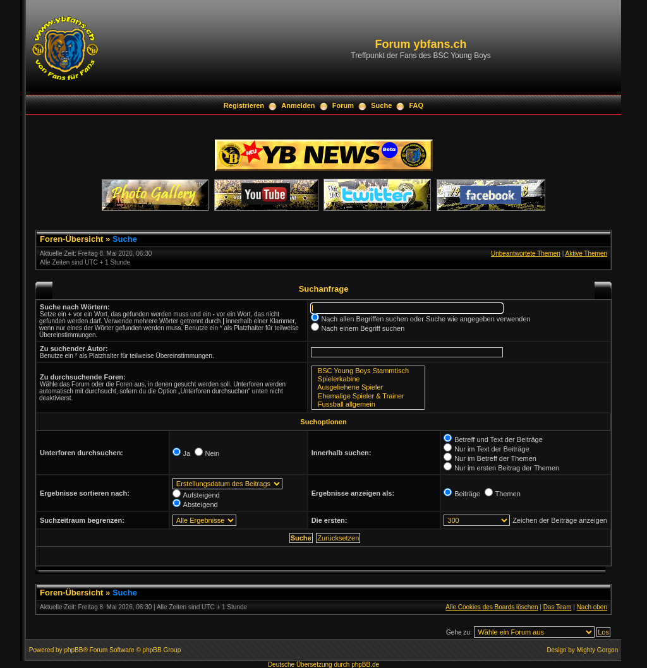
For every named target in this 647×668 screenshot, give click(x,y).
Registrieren (244, 105)
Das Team (557, 607)
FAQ (416, 105)
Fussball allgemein (368, 404)
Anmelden (298, 105)
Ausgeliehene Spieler (368, 387)
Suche (381, 105)
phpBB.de (365, 664)
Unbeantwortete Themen (525, 253)
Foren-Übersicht (71, 239)
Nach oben (592, 607)
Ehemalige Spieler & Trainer (368, 396)
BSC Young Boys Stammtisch (368, 371)
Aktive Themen (586, 253)
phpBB (73, 650)
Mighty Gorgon (598, 650)
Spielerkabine (368, 379)
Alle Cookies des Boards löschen (491, 607)
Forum (343, 105)
